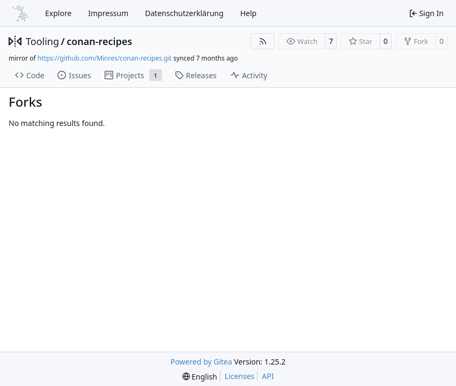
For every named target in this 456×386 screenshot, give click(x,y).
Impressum (108, 13)
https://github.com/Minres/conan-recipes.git (105, 58)
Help (248, 13)
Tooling (42, 41)
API (268, 376)
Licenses (240, 376)
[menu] (199, 377)
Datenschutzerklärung (184, 13)
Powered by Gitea (201, 362)
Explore (58, 13)
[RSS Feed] (263, 41)
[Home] (20, 13)
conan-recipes (99, 41)
